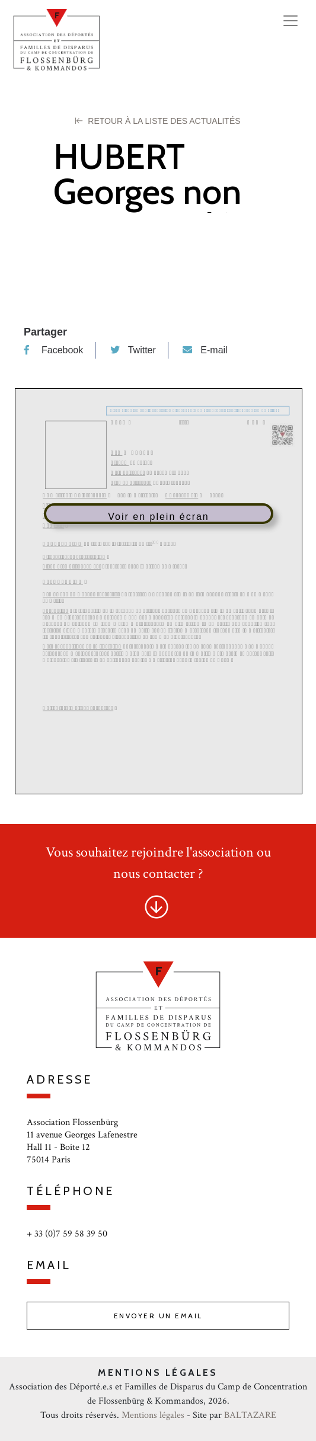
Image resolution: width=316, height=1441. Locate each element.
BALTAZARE (250, 1415)
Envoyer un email (158, 1315)
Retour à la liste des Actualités (157, 121)
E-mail (205, 350)
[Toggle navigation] (290, 21)
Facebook (53, 350)
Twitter (133, 350)
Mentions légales (153, 1415)
